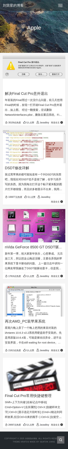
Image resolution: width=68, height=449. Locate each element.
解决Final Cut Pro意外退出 (26, 94)
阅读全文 (57, 122)
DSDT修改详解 (17, 168)
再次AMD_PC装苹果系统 (25, 321)
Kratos (25, 442)
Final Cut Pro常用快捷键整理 (28, 396)
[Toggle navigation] (60, 5)
